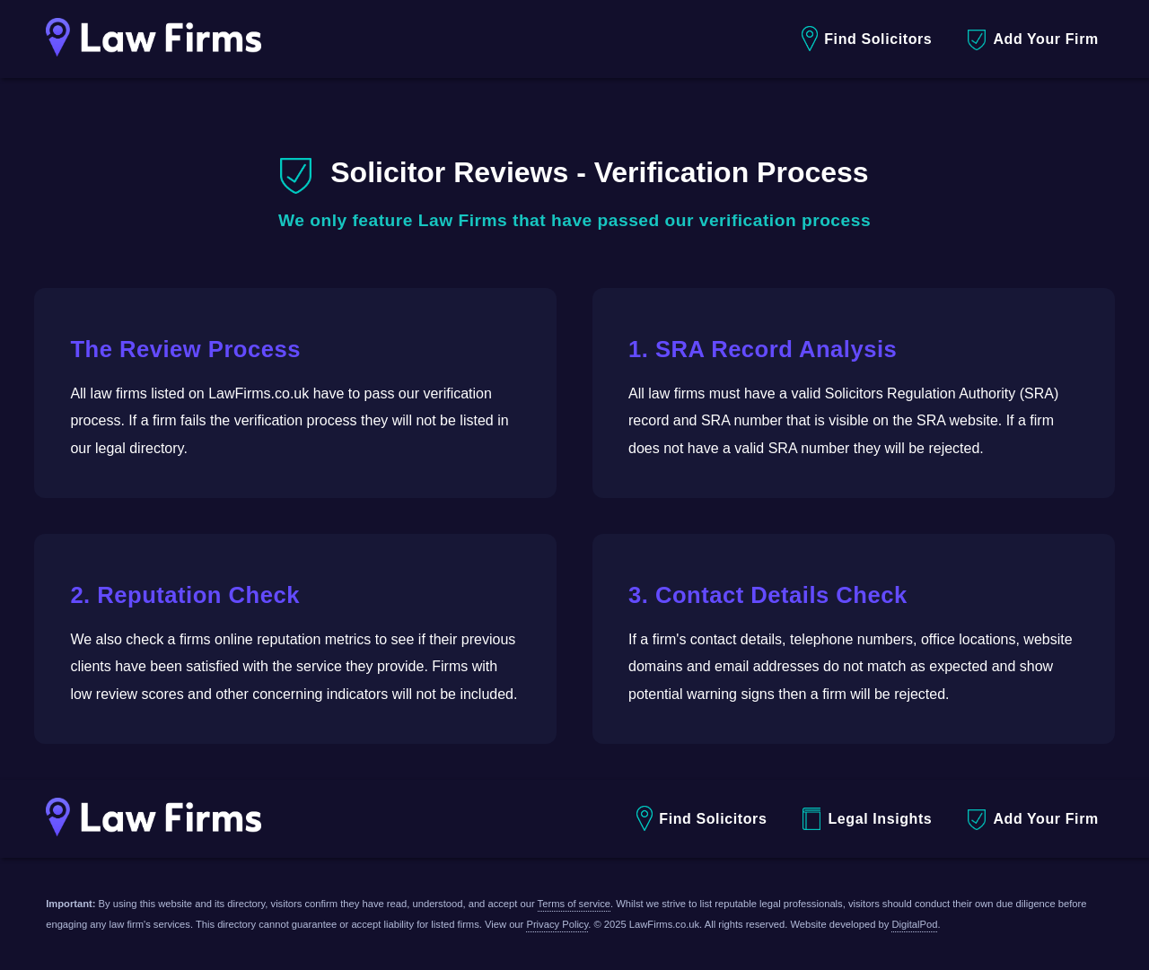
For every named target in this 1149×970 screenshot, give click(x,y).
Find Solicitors (867, 39)
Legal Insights (867, 819)
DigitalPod (914, 924)
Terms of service (574, 903)
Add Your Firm (1033, 40)
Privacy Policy (557, 924)
